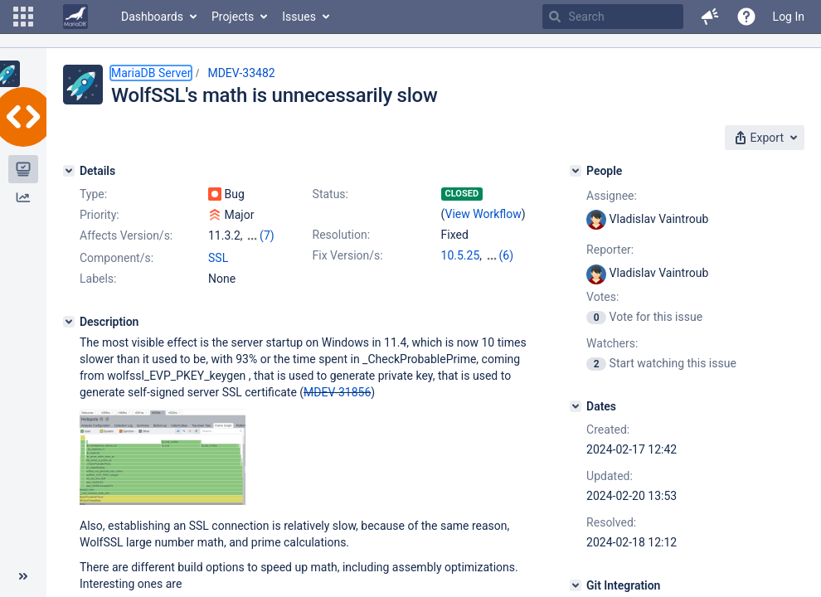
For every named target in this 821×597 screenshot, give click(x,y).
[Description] (69, 322)
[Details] (69, 171)
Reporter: (610, 249)
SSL (218, 258)
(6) (506, 255)
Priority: (99, 214)
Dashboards (152, 16)
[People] (575, 171)
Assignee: (611, 195)
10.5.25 (460, 255)
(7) (267, 235)
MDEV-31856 (337, 392)
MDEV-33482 (240, 73)
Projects (232, 16)
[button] (23, 16)
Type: (93, 194)
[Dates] (575, 406)
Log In (788, 16)
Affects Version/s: (126, 235)
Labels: (98, 278)
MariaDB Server (151, 73)
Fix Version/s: (348, 255)
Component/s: (116, 258)
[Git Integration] (575, 585)
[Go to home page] (75, 16)
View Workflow (483, 214)
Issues (299, 16)
